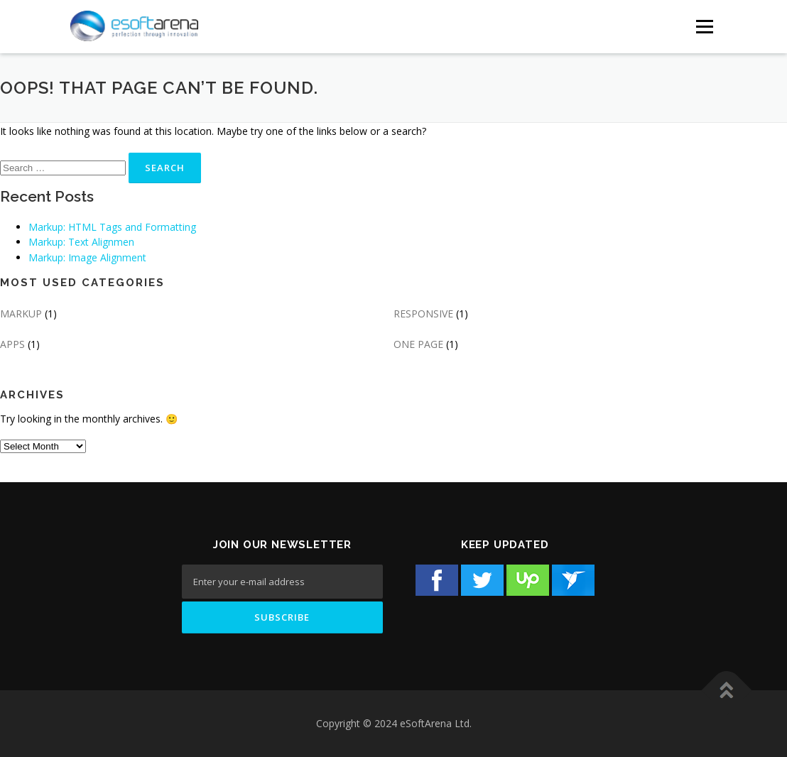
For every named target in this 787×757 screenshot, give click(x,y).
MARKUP (21, 313)
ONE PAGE (418, 344)
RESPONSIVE (423, 313)
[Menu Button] (704, 26)
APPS (12, 344)
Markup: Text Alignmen (81, 242)
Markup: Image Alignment (87, 257)
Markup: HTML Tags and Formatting (112, 227)
